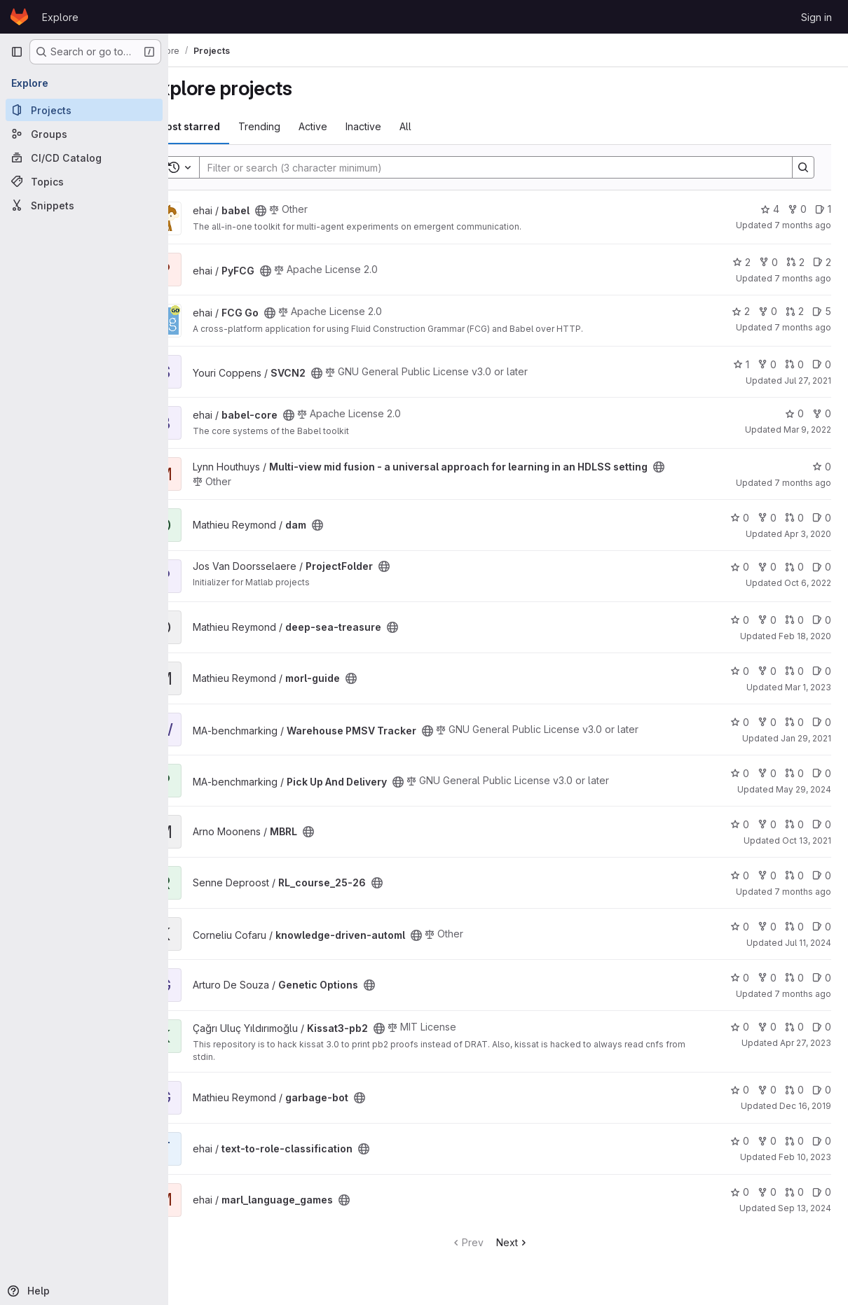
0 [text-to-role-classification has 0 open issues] (821, 1141)
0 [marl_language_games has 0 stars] (739, 1192)
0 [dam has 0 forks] (767, 518)
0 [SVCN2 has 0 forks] (767, 364)
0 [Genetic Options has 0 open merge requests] (794, 978)
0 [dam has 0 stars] (739, 518)
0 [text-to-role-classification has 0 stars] (739, 1141)
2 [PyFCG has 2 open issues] (822, 262)
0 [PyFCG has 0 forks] (768, 262)
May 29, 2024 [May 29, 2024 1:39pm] (803, 789)
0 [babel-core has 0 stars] (794, 413)
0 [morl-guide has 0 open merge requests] (794, 671)
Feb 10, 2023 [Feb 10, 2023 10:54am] (805, 1157)
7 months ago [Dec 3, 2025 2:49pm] (802, 327)
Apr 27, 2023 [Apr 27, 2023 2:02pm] (805, 1043)
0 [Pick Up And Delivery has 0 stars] (739, 773)
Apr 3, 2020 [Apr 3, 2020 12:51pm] (807, 534)
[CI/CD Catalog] (84, 157)
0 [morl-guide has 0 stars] (739, 671)
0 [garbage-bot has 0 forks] (767, 1090)
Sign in (816, 17)
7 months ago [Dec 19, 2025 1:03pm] (802, 482)
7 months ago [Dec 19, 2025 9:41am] (802, 225)
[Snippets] (84, 205)
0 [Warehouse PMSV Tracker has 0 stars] (739, 722)
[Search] (507, 167)
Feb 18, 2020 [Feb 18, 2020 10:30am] (805, 636)
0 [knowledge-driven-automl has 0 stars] (739, 927)
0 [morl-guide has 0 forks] (767, 671)
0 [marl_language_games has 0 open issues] (821, 1192)
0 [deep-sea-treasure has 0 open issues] (821, 620)
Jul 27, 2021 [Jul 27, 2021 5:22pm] (807, 380)
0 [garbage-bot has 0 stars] (739, 1090)
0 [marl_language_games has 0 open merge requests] (794, 1192)
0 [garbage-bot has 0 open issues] (821, 1090)
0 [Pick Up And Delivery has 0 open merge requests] (794, 773)
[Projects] (84, 110)
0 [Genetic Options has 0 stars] (739, 978)
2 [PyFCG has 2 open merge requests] (795, 262)
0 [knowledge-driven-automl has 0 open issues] (821, 927)
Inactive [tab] (400, 126)
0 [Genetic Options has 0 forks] (767, 978)
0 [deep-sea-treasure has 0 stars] (739, 620)
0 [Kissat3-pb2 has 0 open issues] (821, 1027)
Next (530, 1242)
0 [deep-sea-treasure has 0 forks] (767, 620)
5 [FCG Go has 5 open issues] (821, 311)
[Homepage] (19, 17)
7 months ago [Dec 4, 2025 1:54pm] (802, 278)
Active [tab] (350, 126)
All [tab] (443, 126)
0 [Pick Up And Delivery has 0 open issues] (821, 773)
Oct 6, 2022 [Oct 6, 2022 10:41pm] (807, 583)
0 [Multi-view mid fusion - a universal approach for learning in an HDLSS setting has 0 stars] (821, 467)
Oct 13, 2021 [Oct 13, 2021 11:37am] (806, 840)
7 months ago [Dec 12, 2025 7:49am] (802, 891)
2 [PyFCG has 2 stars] (741, 262)
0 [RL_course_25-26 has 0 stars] (739, 875)
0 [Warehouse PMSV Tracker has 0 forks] (767, 722)
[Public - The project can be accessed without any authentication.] (297, 210)
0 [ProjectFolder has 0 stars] (739, 567)
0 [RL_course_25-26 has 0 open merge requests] (794, 875)
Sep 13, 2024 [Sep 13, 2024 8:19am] (804, 1208)
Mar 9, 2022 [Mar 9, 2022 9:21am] (807, 429)
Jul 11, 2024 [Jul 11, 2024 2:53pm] (808, 942)
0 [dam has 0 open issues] (821, 518)
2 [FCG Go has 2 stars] (741, 311)
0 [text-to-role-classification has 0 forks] (767, 1141)
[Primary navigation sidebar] (17, 52)
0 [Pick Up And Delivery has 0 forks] (767, 773)
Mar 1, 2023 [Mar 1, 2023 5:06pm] (808, 687)
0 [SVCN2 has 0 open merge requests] (794, 364)
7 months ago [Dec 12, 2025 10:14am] (802, 994)
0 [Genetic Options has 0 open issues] (821, 978)
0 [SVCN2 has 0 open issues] (821, 364)
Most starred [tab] (225, 126)
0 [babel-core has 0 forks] (821, 413)
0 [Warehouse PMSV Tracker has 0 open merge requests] (794, 722)
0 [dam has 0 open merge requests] (794, 518)
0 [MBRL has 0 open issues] (821, 824)
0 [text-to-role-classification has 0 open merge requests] (794, 1141)
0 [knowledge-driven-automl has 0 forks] (767, 927)
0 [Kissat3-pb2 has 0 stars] (739, 1027)
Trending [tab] (296, 126)
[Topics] (84, 181)
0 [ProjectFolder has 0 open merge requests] (794, 567)
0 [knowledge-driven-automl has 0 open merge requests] (794, 927)
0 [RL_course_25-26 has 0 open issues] (821, 875)
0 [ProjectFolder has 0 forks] (767, 567)
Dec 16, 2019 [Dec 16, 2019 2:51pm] (805, 1106)
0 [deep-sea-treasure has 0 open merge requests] (794, 620)
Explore (60, 17)
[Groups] (84, 134)
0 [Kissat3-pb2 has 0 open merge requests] (794, 1027)
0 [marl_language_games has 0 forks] (767, 1192)
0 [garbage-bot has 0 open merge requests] (794, 1090)
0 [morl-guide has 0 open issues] (821, 671)
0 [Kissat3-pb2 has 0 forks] (767, 1027)
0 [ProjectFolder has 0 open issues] (821, 567)
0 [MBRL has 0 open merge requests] (794, 824)
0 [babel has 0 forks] (797, 209)
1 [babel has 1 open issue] (823, 209)
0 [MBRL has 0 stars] (739, 824)
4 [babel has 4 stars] (769, 209)
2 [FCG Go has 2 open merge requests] (795, 311)
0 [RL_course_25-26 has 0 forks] (767, 875)
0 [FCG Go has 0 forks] (767, 311)
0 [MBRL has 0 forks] (767, 824)
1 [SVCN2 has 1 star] (741, 364)
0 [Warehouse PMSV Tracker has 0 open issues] (821, 722)
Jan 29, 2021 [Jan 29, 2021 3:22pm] (806, 738)
